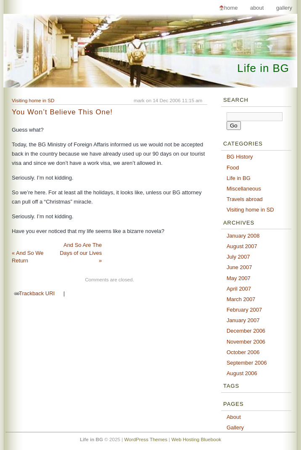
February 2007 (244, 310)
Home (231, 8)
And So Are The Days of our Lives (81, 253)
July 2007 (238, 257)
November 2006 (246, 342)
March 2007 (241, 299)
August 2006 (242, 373)
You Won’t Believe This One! (62, 112)
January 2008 (243, 236)
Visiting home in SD (33, 100)
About (257, 8)
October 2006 (243, 352)
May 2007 (239, 278)
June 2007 (239, 267)
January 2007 (243, 320)
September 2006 (247, 363)
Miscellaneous (244, 188)
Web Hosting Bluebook (196, 439)
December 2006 (246, 331)
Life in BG (263, 68)
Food (233, 167)
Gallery (284, 8)
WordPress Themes (146, 439)
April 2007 (239, 289)
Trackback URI (37, 293)
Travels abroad (245, 199)
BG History (240, 157)
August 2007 (242, 246)
